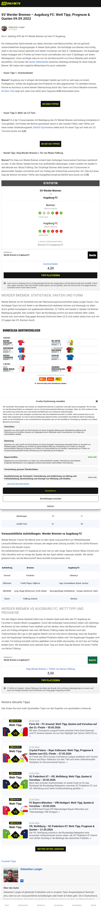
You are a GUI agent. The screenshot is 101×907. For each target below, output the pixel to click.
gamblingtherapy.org (63, 882)
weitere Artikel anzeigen (50, 794)
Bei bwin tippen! (50, 104)
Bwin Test (9, 91)
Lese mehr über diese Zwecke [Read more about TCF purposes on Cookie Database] (18, 484)
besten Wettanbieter (39, 62)
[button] (96, 401)
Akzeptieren (50, 491)
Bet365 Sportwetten (43, 127)
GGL (71, 894)
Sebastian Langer (31, 814)
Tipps (7, 905)
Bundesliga (58, 905)
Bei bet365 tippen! (50, 144)
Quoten (93, 905)
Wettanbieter (23, 905)
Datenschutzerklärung (50, 897)
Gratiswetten (77, 905)
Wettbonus (41, 905)
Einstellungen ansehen (50, 498)
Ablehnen (50, 506)
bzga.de (49, 882)
